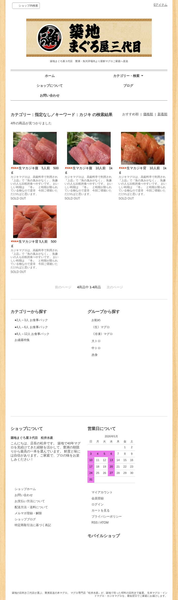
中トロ (111, 382)
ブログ (128, 86)
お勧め (111, 323)
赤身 (111, 397)
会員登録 (98, 498)
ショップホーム (25, 489)
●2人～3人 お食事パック (34, 323)
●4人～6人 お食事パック (34, 338)
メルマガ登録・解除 (28, 513)
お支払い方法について (30, 501)
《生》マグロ (111, 338)
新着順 (162, 114)
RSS (95, 522)
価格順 (148, 114)
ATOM (104, 522)
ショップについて (50, 86)
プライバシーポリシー (107, 516)
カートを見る (101, 510)
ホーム (50, 76)
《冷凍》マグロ (111, 353)
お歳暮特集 (22, 363)
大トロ (111, 367)
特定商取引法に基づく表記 (33, 525)
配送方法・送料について (31, 507)
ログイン (98, 504)
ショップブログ (25, 519)
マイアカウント (102, 492)
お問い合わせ (50, 95)
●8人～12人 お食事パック (34, 353)
